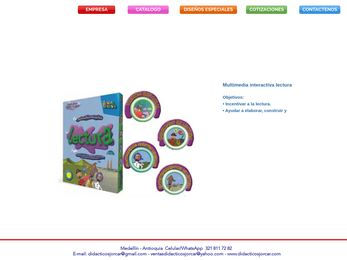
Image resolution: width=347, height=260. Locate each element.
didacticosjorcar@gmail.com (117, 254)
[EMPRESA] (96, 10)
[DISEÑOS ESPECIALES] (208, 10)
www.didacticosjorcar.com (254, 254)
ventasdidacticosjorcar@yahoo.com (186, 254)
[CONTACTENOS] (319, 10)
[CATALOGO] (148, 10)
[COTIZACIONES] (266, 10)
